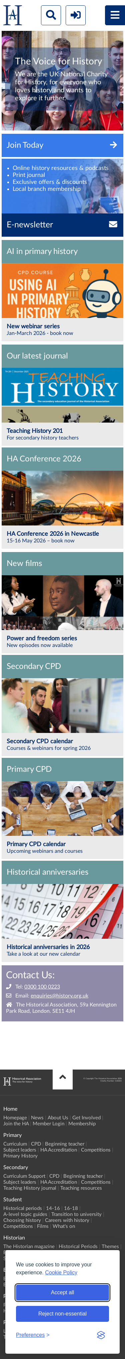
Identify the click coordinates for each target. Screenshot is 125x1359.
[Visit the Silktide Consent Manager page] (101, 1335)
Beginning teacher (64, 1144)
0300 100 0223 (42, 987)
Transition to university (76, 1214)
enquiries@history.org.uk (59, 996)
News (37, 1117)
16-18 (71, 1208)
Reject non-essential (62, 1314)
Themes (110, 1246)
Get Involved (86, 1117)
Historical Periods (78, 1246)
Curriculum (15, 1144)
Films (43, 1226)
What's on (64, 1226)
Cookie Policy (61, 1272)
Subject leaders (19, 1150)
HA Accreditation (58, 1150)
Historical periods (22, 1208)
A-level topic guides (25, 1214)
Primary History (20, 1156)
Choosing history (22, 1220)
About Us (58, 1117)
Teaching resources (81, 1188)
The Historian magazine (29, 1246)
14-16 (53, 1208)
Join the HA (16, 1123)
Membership (82, 1123)
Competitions (96, 1150)
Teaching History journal (29, 1188)
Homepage (15, 1117)
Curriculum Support (24, 1176)
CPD (36, 1144)
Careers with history (67, 1220)
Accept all (62, 1292)
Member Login (48, 1123)
